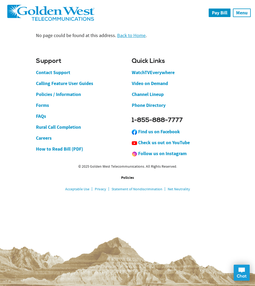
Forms (42, 105)
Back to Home (131, 36)
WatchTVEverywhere (153, 72)
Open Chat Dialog (242, 273)
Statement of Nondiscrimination (137, 189)
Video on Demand (150, 83)
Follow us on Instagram (159, 153)
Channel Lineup (148, 94)
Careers (44, 138)
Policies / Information (58, 94)
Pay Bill (219, 13)
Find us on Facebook (156, 131)
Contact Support (53, 72)
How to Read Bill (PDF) (59, 149)
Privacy (100, 189)
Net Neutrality (179, 189)
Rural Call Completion (58, 127)
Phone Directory (149, 105)
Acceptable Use (77, 189)
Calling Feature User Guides (64, 83)
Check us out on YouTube (161, 142)
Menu (242, 13)
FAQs (41, 116)
